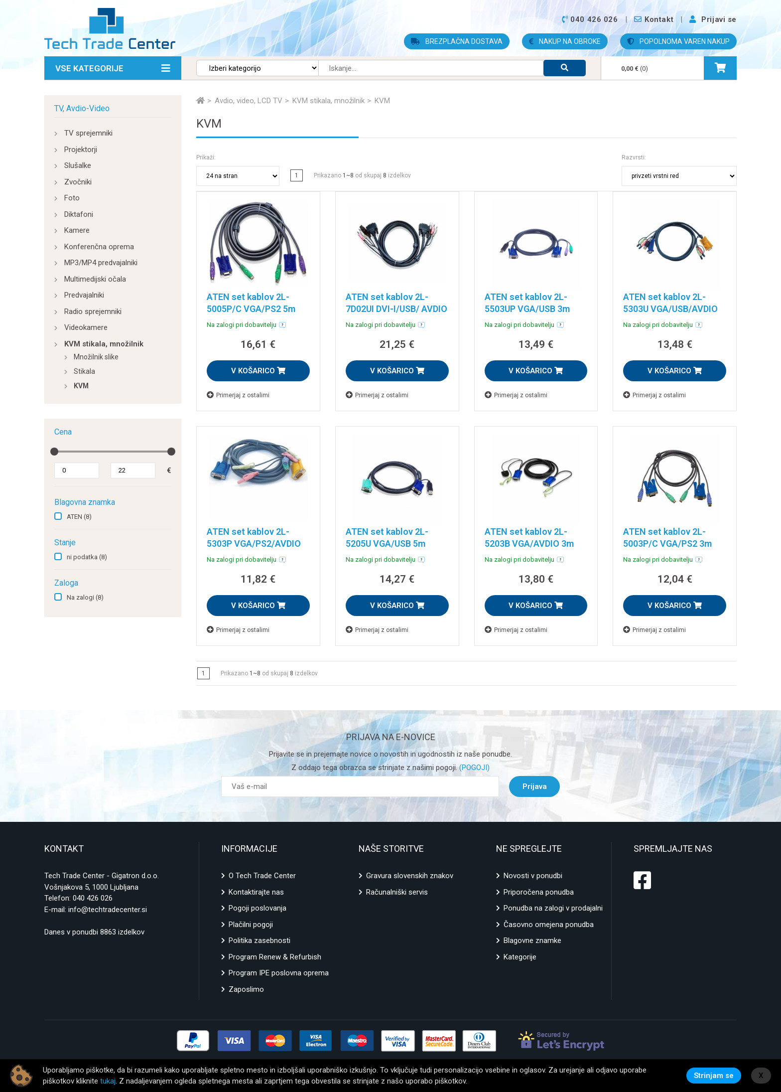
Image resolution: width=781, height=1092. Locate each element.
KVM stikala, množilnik (103, 343)
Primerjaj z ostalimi (238, 395)
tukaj (108, 1081)
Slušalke (77, 165)
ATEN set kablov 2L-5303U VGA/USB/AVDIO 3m (670, 309)
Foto (72, 197)
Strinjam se (714, 1075)
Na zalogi (85, 597)
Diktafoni (78, 214)
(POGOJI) (473, 767)
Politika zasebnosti (259, 940)
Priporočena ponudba (539, 892)
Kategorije (520, 956)
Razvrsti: (634, 157)
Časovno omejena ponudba (549, 924)
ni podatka (87, 557)
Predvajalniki (84, 295)
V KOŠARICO (258, 370)
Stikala (84, 371)
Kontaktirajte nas (256, 892)
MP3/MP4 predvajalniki (100, 262)
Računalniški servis (397, 892)
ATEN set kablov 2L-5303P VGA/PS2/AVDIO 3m (254, 543)
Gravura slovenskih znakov (409, 875)
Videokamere (86, 327)
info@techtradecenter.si (107, 909)
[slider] (54, 452)
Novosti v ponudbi (533, 875)
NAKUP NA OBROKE (565, 41)
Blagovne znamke (532, 940)
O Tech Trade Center (262, 875)
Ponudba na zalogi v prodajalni (553, 908)
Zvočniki (78, 181)
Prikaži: (206, 157)
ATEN (79, 516)
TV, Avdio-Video (82, 108)
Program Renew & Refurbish (275, 956)
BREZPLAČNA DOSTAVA (457, 41)
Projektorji (80, 149)
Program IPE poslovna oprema (279, 972)
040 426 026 (93, 898)
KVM (81, 386)
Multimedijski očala (95, 279)
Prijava (534, 786)
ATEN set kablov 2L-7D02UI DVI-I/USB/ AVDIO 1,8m (396, 309)
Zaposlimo (246, 989)
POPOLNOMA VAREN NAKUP (678, 41)
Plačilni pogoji (251, 924)
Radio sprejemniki (93, 311)
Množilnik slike (96, 357)
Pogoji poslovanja (257, 908)
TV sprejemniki (88, 133)
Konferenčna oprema (99, 246)
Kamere (77, 230)
